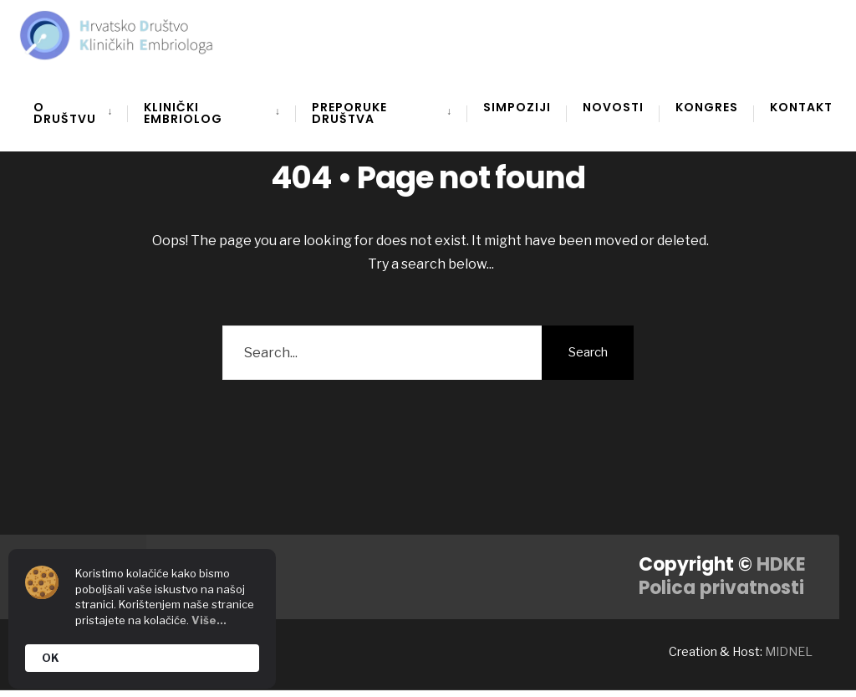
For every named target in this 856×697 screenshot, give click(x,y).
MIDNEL (789, 651)
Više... (209, 620)
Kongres (706, 107)
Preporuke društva (349, 113)
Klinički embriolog (183, 113)
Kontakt (801, 107)
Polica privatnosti (721, 588)
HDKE (781, 564)
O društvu (64, 113)
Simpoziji (517, 107)
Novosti (613, 107)
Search (588, 352)
